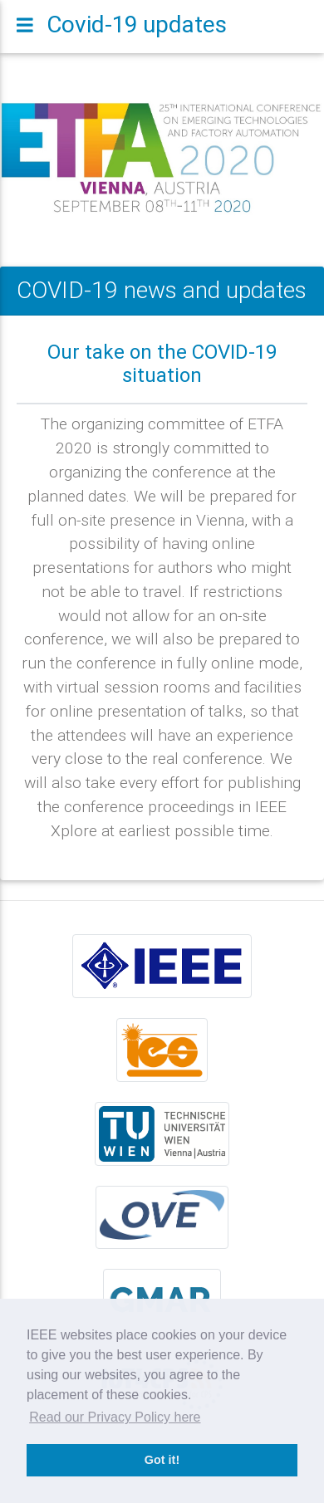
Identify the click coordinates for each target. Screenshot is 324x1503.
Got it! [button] (162, 1459)
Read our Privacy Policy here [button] (114, 1417)
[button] (24, 158)
